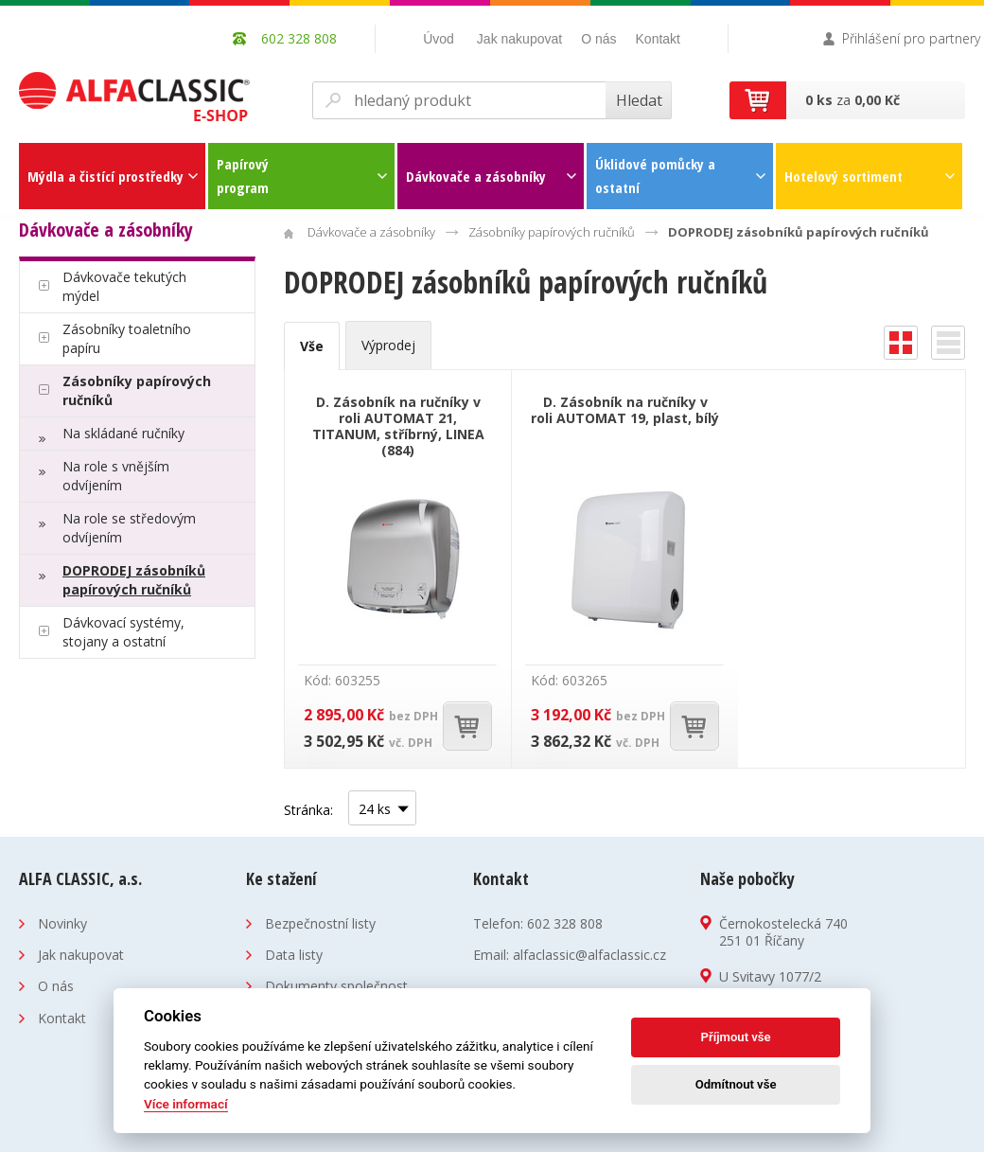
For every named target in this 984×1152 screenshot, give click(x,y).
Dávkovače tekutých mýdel (124, 286)
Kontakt (658, 38)
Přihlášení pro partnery (911, 38)
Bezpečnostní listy (320, 923)
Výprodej (388, 345)
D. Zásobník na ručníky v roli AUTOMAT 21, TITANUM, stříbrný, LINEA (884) (398, 426)
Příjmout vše (736, 1037)
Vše (312, 346)
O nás (598, 38)
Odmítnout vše (736, 1084)
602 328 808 (565, 923)
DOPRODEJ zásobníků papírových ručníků (133, 579)
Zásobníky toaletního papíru (126, 338)
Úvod (438, 38)
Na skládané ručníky (123, 433)
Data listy (294, 955)
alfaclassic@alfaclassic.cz (589, 955)
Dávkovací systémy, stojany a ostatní (123, 631)
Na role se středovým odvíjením (129, 527)
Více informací (186, 1103)
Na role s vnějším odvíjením (115, 475)
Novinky (62, 923)
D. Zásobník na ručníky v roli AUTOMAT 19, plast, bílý (625, 410)
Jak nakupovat (519, 38)
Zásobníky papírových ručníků (136, 390)
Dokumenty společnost (336, 986)
